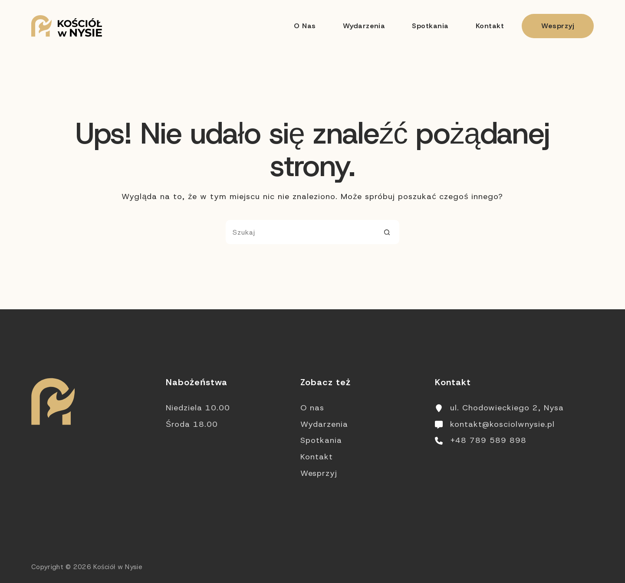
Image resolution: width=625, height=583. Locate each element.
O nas (305, 25)
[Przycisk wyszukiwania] (387, 232)
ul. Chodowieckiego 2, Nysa (507, 408)
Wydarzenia (364, 25)
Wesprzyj (557, 25)
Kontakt (490, 25)
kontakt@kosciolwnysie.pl (502, 424)
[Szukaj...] (300, 232)
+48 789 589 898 (488, 440)
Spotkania (430, 25)
